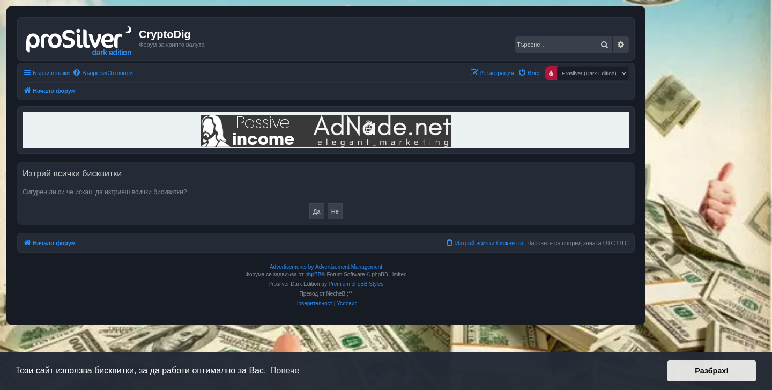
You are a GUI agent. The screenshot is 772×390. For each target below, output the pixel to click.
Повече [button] (284, 370)
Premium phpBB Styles (356, 284)
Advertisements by (292, 267)
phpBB (313, 274)
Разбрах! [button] (712, 370)
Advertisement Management (348, 267)
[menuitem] (102, 73)
